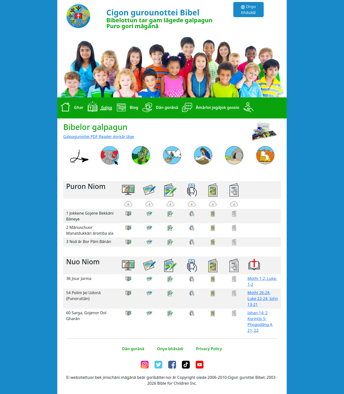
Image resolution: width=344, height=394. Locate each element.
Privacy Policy (209, 348)
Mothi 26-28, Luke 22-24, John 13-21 (263, 298)
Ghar (70, 108)
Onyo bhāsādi (248, 9)
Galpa (98, 108)
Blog (126, 108)
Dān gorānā (159, 108)
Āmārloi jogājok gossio (209, 108)
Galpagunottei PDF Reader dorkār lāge (98, 136)
